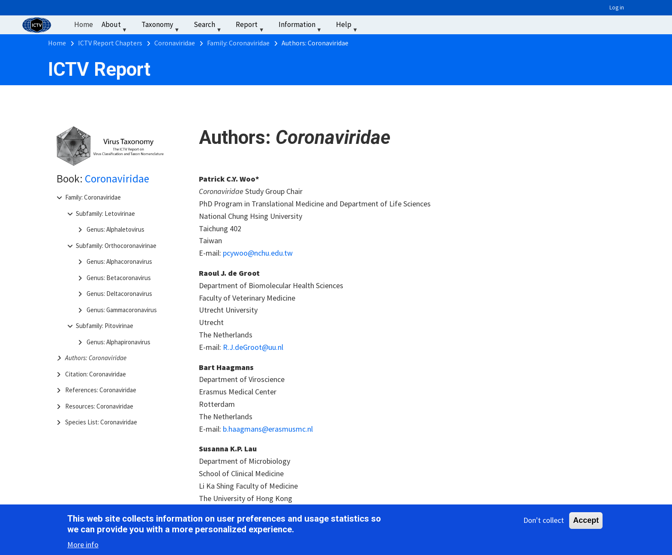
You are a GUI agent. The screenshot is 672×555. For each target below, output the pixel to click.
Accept (586, 522)
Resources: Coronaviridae (99, 406)
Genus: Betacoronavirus (119, 278)
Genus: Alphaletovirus (115, 229)
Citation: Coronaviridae (95, 374)
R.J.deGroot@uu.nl (253, 347)
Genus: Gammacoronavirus (122, 310)
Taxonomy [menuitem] (161, 26)
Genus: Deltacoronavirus (119, 293)
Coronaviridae (117, 178)
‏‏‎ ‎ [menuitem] (372, 24)
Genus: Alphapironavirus (118, 342)
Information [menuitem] (301, 26)
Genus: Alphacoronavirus (119, 261)
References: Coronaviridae (100, 390)
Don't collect (543, 522)
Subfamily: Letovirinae (105, 213)
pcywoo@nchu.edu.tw (258, 253)
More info (83, 546)
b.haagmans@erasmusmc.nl (268, 429)
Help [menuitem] (348, 26)
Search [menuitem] (208, 26)
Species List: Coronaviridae (101, 422)
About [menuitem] (115, 26)
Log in (616, 7)
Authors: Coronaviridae (95, 358)
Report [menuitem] (251, 26)
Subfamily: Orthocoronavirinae (116, 246)
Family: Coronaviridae (93, 197)
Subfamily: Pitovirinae (104, 326)
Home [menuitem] (83, 24)
